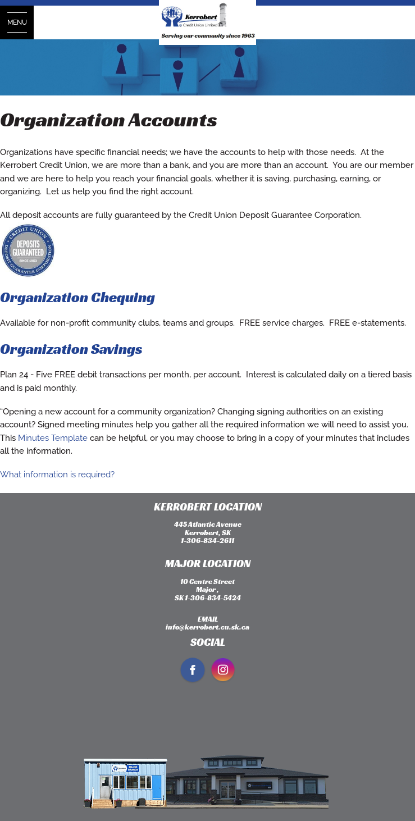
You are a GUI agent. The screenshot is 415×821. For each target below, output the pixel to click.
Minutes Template (53, 438)
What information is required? (57, 474)
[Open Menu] (17, 22)
